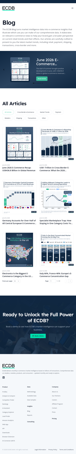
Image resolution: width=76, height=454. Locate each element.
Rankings (5, 404)
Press (53, 412)
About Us (55, 392)
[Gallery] (38, 69)
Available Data (31, 396)
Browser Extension (8, 437)
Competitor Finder (8, 400)
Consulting (30, 422)
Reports (29, 415)
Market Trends (44, 112)
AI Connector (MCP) (8, 441)
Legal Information (40, 450)
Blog (28, 411)
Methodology (31, 392)
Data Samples (31, 400)
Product (5, 387)
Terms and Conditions (66, 450)
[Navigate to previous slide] (3, 69)
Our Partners (56, 396)
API (3, 428)
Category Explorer (8, 412)
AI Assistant (6, 408)
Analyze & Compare (8, 396)
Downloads (6, 433)
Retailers (7, 118)
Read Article (42, 79)
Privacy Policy (52, 450)
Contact (54, 408)
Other (44, 118)
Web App (5, 424)
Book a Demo (38, 336)
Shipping (19, 118)
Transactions (32, 118)
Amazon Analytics (8, 420)
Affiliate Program (57, 404)
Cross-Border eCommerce (25, 112)
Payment (58, 112)
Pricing (54, 418)
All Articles (8, 112)
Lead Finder (6, 416)
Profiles (4, 392)
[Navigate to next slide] (72, 69)
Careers (54, 400)
